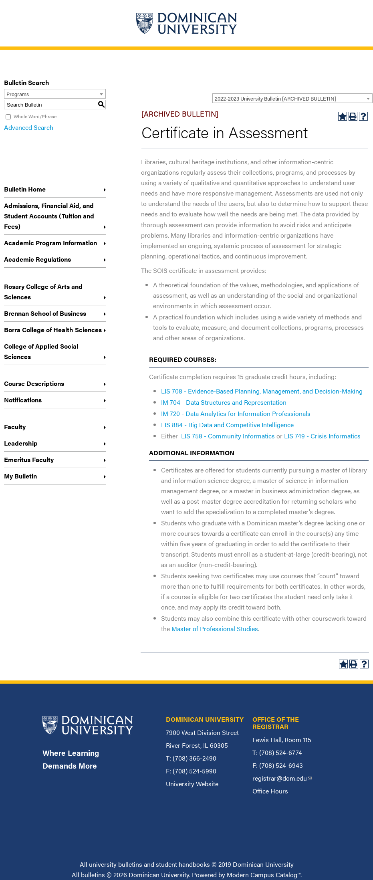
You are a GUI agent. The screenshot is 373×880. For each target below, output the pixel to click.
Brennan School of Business (45, 313)
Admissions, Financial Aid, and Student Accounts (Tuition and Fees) (49, 216)
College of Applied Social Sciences (41, 351)
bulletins (93, 874)
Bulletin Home (25, 189)
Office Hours (270, 790)
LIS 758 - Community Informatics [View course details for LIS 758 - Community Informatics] (228, 435)
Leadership (21, 443)
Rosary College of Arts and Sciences (43, 291)
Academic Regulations (37, 259)
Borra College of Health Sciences (53, 329)
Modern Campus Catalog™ (263, 874)
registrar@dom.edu (282, 778)
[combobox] (292, 98)
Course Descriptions (34, 383)
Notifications (23, 399)
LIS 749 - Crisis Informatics (322, 435)
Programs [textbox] (17, 94)
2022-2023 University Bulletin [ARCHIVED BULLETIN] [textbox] (275, 98)
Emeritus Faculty (29, 459)
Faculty (15, 426)
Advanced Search (28, 127)
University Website (192, 783)
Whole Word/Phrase (35, 116)
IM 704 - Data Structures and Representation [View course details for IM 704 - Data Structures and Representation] (223, 402)
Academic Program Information (50, 242)
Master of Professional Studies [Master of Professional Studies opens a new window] (214, 628)
